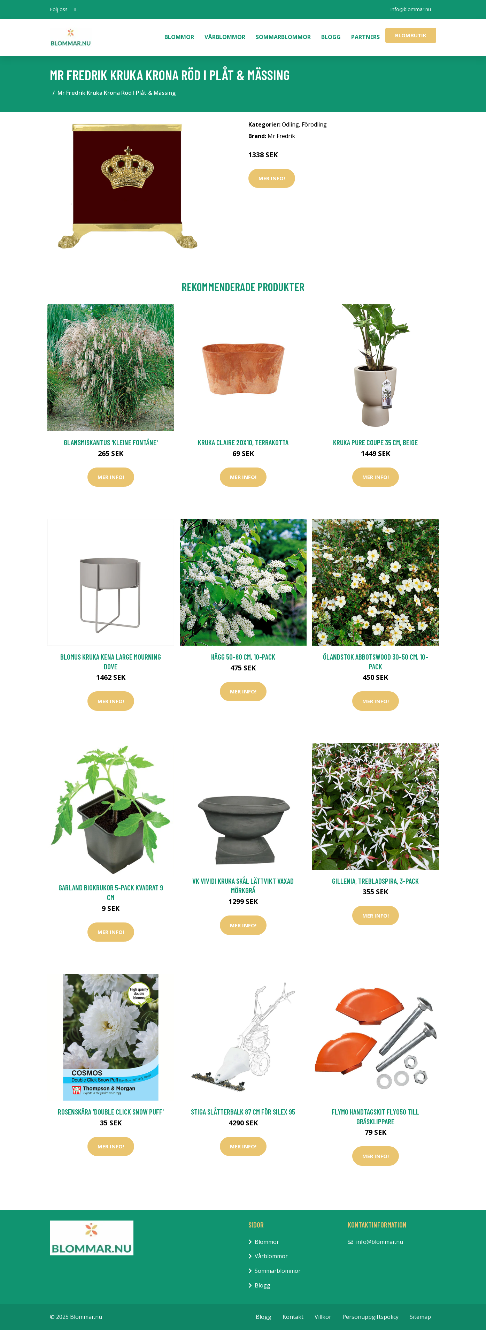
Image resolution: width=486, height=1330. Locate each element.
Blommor (179, 37)
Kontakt (293, 1317)
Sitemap (420, 1317)
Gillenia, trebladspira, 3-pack (375, 880)
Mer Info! (272, 178)
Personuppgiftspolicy (370, 1317)
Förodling (314, 124)
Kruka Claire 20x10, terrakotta (243, 442)
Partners (365, 37)
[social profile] (75, 9)
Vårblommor (225, 37)
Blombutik (410, 35)
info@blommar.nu (411, 9)
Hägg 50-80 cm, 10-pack (243, 656)
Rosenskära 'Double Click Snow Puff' (111, 1111)
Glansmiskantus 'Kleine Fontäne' (111, 442)
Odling (290, 124)
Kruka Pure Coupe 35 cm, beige (375, 442)
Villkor (323, 1317)
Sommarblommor (283, 37)
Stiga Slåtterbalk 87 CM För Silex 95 (243, 1111)
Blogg (331, 37)
